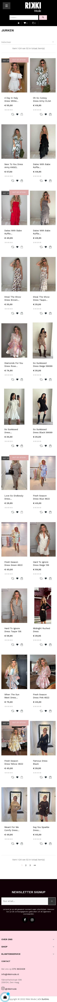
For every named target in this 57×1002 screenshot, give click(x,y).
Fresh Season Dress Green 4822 (13, 563)
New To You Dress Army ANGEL (13, 165)
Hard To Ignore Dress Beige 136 (41, 563)
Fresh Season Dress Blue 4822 (41, 497)
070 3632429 (18, 969)
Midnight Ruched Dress (41, 630)
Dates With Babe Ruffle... (41, 165)
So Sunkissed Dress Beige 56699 (42, 364)
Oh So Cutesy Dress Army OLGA (42, 99)
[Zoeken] (23, 17)
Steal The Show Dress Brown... (12, 298)
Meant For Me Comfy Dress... (11, 828)
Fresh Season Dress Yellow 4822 (13, 762)
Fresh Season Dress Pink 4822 (41, 696)
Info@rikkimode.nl (10, 974)
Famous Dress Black (40, 762)
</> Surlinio (43, 999)
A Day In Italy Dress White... (11, 99)
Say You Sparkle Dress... (41, 828)
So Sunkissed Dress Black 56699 (42, 431)
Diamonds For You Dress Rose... (13, 364)
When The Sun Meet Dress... (11, 696)
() (26, 23)
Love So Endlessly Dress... (13, 497)
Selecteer (28, 42)
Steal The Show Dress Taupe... (41, 298)
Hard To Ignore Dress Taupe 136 (12, 630)
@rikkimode (11, 989)
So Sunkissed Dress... (11, 431)
